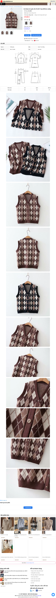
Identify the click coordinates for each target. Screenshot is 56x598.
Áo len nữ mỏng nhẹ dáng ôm (34, 557)
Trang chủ (2, 6)
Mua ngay (27, 35)
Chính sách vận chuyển (35, 578)
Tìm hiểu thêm (35, 38)
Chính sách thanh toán (35, 580)
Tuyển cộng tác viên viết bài (39, 585)
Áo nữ (7, 6)
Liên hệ (32, 582)
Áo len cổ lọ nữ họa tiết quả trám (34, 534)
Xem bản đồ (38, 595)
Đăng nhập (53, 1)
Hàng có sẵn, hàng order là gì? (41, 14)
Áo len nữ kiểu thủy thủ (46, 557)
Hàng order (31, 14)
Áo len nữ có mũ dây (4, 534)
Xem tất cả (3, 586)
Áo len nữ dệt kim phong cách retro (21, 557)
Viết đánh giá (28, 507)
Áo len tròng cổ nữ (18, 6)
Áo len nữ (11, 6)
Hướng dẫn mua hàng (35, 572)
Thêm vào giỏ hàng (36, 35)
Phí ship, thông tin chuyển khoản (37, 574)
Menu (3, 3)
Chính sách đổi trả (34, 576)
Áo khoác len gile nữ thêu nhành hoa (7, 557)
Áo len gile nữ (4, 500)
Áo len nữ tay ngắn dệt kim (46, 534)
